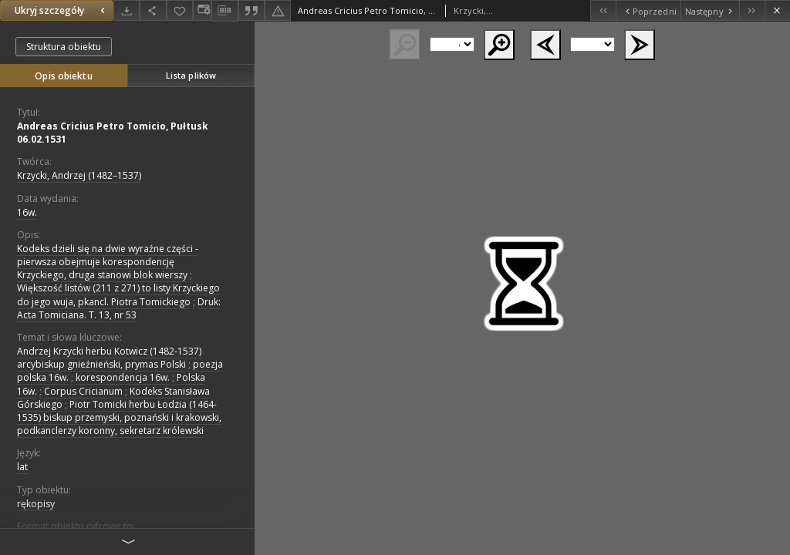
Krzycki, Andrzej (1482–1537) (79, 175)
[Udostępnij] (153, 10)
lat (22, 466)
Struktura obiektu (63, 46)
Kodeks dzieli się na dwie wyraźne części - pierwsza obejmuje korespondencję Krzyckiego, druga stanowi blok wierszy (107, 261)
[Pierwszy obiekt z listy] (603, 10)
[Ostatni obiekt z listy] (752, 10)
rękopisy (36, 503)
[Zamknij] (777, 10)
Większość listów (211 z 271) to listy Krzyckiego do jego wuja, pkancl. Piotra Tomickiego (118, 294)
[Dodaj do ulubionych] (180, 10)
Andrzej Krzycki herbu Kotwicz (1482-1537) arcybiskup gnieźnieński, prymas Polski (109, 358)
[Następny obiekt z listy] (709, 10)
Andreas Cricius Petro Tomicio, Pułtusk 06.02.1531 (112, 132)
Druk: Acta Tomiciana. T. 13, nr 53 (119, 308)
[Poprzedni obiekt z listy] (648, 10)
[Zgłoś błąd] (278, 10)
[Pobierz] (126, 10)
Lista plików (191, 75)
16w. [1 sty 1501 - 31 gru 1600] (27, 212)
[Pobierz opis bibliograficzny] (224, 11)
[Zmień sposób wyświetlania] (202, 10)
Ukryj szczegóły (62, 10)
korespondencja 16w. (123, 377)
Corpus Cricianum (83, 391)
